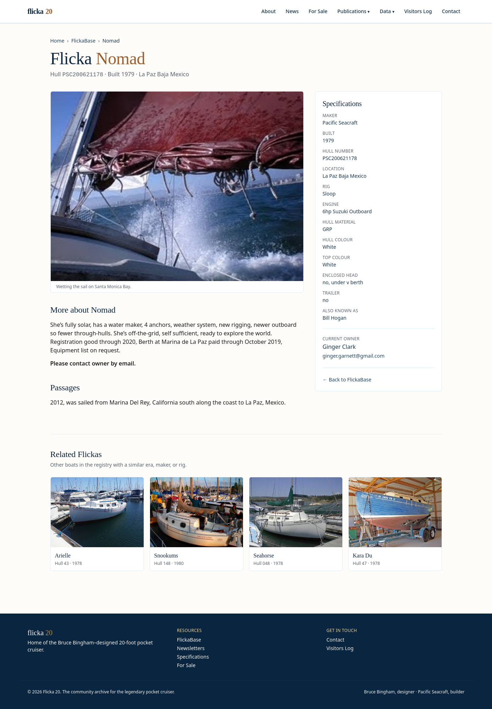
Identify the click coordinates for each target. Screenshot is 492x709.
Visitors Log (418, 11)
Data (387, 11)
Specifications (193, 656)
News (292, 11)
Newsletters (191, 648)
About (268, 11)
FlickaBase (83, 40)
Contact (451, 11)
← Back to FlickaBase (346, 379)
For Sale (318, 11)
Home (57, 40)
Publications (353, 11)
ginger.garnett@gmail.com (353, 355)
